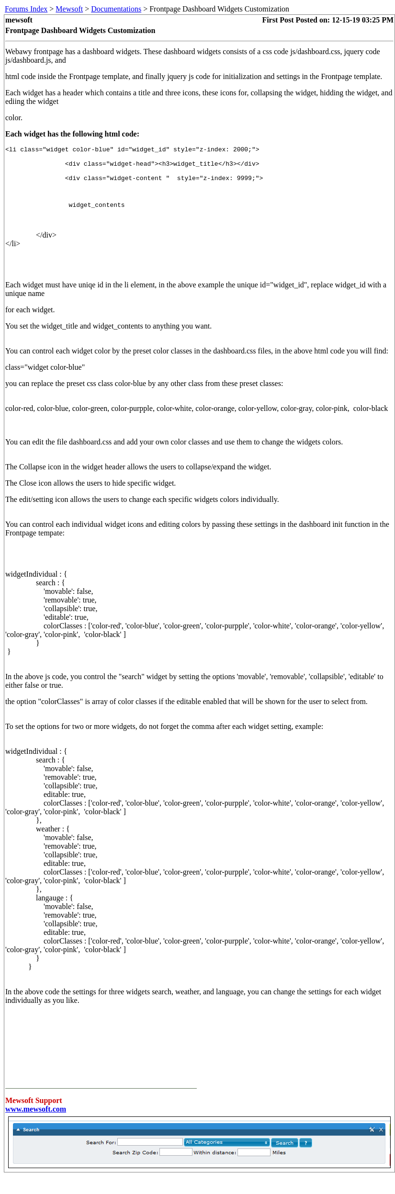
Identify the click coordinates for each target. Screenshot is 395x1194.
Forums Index (26, 9)
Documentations (116, 9)
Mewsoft (69, 9)
